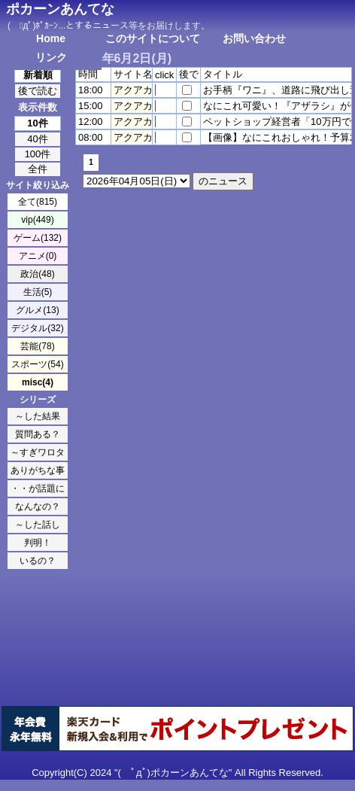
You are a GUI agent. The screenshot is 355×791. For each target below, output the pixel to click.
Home (50, 38)
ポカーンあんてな (60, 9)
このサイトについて (152, 38)
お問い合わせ (254, 38)
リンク (51, 57)
